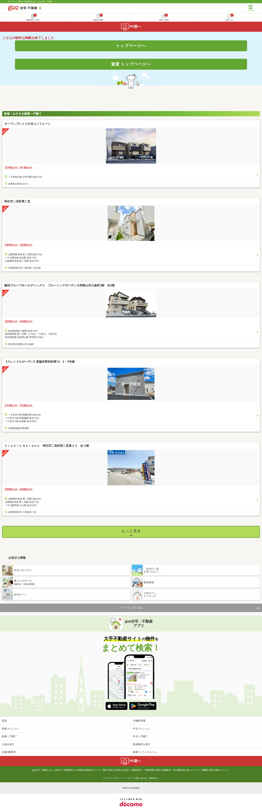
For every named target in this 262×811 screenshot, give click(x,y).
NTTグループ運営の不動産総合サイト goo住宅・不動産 (30, 2)
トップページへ (131, 45)
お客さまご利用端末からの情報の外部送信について (77, 770)
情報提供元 (136, 770)
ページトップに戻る (131, 607)
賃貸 (4, 720)
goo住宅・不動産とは (41, 770)
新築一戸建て (9, 736)
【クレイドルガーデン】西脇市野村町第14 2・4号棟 (39, 361)
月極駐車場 (139, 720)
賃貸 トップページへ (131, 64)
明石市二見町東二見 (17, 201)
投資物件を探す (142, 744)
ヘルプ (129, 778)
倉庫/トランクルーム (145, 752)
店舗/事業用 (9, 752)
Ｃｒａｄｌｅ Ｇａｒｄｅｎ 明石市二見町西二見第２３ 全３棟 (46, 445)
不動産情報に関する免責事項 (157, 770)
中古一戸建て (140, 736)
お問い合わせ (140, 778)
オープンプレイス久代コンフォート (27, 124)
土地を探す (8, 744)
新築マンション (11, 728)
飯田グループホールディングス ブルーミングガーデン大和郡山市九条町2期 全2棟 (60, 285)
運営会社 (153, 778)
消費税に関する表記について (214, 770)
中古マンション (142, 728)
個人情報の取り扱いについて (186, 770)
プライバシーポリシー (113, 778)
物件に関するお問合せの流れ (116, 770)
